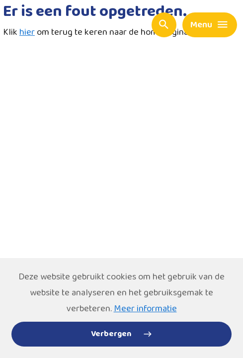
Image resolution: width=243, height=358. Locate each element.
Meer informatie (145, 308)
